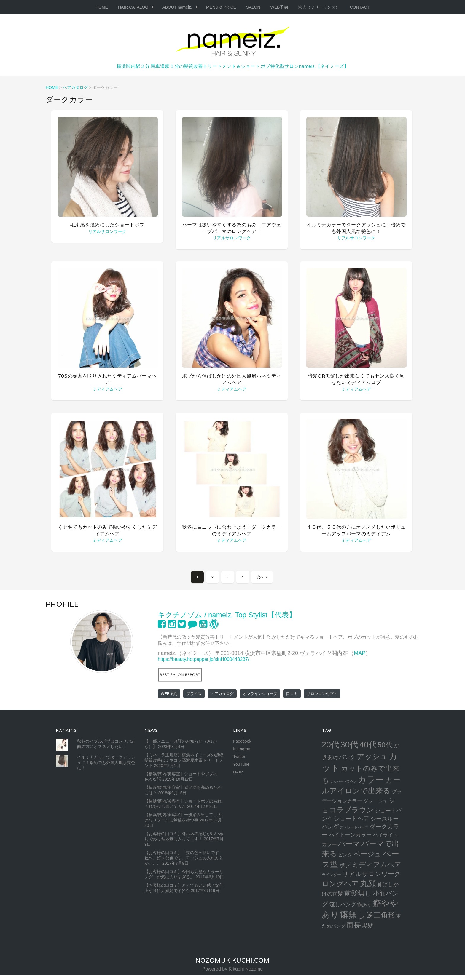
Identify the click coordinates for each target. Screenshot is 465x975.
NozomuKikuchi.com (232, 960)
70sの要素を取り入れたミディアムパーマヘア (107, 379)
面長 (354, 925)
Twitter (239, 756)
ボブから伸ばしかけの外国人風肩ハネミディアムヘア (231, 379)
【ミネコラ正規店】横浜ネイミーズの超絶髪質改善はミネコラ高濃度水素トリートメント (183, 760)
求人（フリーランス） (319, 7)
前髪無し (358, 893)
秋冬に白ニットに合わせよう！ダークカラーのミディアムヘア (231, 530)
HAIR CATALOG (133, 7)
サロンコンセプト (322, 693)
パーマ (349, 844)
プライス (194, 693)
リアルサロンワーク (107, 231)
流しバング (342, 904)
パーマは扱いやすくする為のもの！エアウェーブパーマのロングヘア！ (231, 228)
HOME (101, 7)
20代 (330, 744)
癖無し (352, 914)
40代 (367, 744)
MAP (359, 653)
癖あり (364, 904)
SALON (253, 7)
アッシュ (372, 756)
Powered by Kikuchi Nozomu (232, 968)
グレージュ (375, 801)
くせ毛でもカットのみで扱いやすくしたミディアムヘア (107, 530)
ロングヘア (340, 884)
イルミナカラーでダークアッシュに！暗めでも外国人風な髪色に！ (356, 228)
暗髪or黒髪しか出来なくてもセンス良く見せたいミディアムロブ (356, 379)
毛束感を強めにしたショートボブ (107, 225)
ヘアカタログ (222, 693)
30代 (349, 744)
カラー (371, 779)
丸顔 (368, 883)
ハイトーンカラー (350, 835)
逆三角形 (381, 915)
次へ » (262, 577)
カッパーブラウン (343, 781)
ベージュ (367, 854)
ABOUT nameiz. (177, 7)
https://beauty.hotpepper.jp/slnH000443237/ (203, 659)
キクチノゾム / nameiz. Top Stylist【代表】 (227, 615)
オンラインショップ (260, 693)
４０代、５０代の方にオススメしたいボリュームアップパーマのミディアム (356, 530)
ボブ (345, 865)
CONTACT (360, 7)
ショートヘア (351, 818)
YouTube (241, 764)
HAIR (238, 772)
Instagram (242, 749)
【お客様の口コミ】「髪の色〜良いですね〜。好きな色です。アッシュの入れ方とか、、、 (183, 858)
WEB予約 (279, 7)
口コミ (292, 693)
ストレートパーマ (354, 827)
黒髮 (367, 926)
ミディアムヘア (107, 389)
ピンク (345, 854)
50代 (385, 745)
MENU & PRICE (221, 7)
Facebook (242, 741)
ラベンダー (331, 874)
